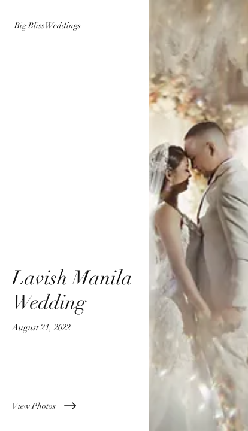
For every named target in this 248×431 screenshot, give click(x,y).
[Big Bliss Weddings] (74, 25)
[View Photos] (74, 406)
